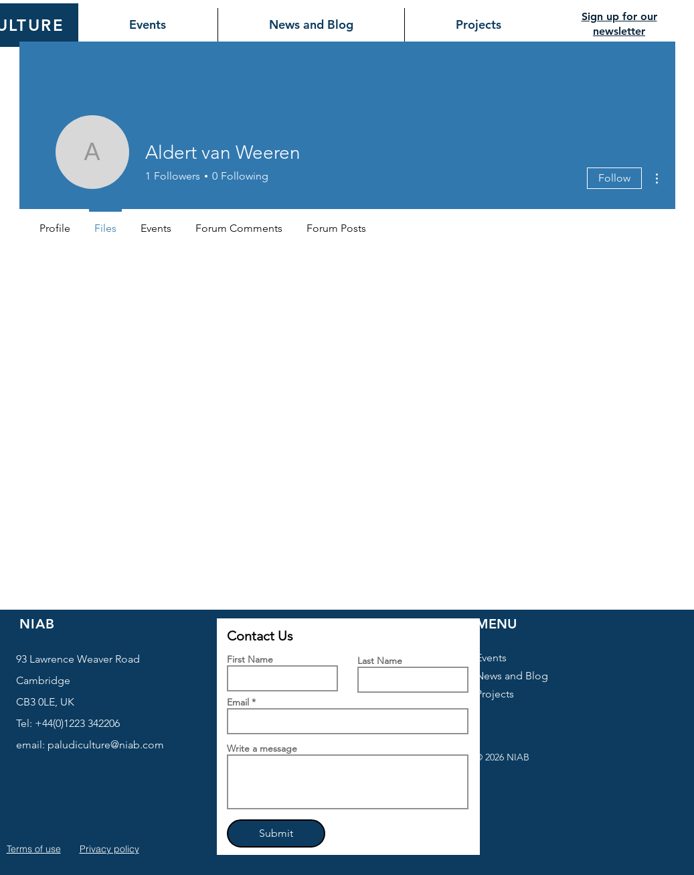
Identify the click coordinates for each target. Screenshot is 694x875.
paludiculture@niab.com (106, 744)
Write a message (262, 748)
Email (238, 702)
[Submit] (276, 833)
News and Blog (512, 675)
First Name (250, 659)
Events (491, 657)
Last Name (379, 660)
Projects (495, 693)
